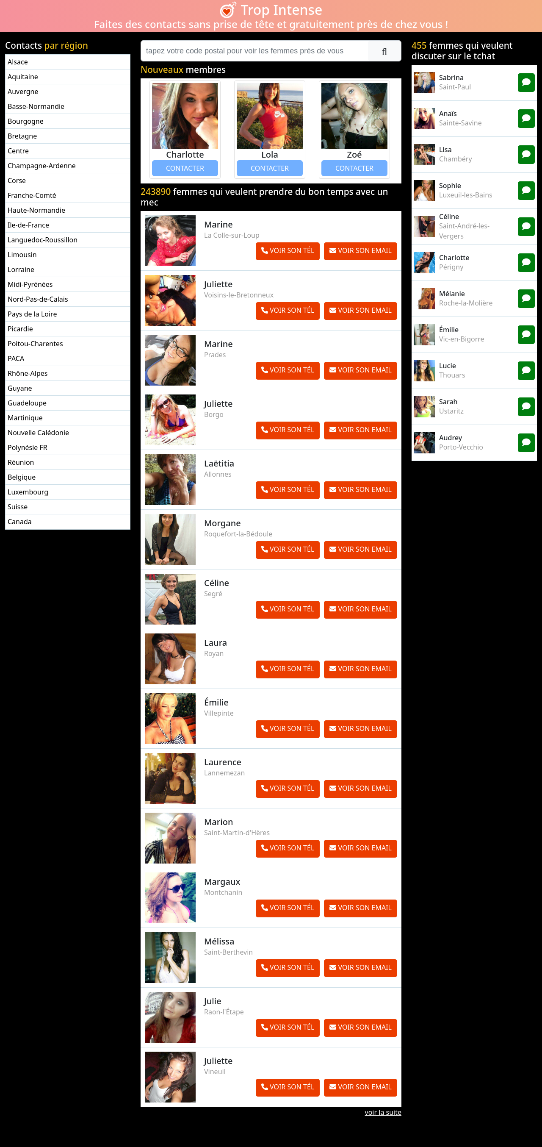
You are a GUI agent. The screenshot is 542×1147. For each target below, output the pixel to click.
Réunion (21, 462)
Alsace (18, 62)
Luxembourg (28, 492)
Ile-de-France (28, 225)
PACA (16, 358)
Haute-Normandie (36, 210)
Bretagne (22, 136)
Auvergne (23, 91)
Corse (17, 180)
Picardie (20, 328)
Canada (20, 521)
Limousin (22, 254)
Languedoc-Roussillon (42, 239)
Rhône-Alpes (27, 373)
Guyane (20, 388)
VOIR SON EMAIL (360, 250)
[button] (162, 130)
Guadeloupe (27, 403)
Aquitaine (23, 76)
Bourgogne (26, 121)
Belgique (22, 477)
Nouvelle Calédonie (38, 432)
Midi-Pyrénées (30, 284)
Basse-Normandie (36, 106)
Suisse (18, 506)
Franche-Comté (32, 195)
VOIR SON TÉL (287, 250)
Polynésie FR (27, 447)
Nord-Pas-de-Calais (38, 299)
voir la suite (383, 1112)
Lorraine (21, 269)
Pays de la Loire (32, 314)
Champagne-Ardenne (42, 165)
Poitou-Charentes (35, 343)
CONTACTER (185, 168)
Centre (18, 151)
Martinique (25, 417)
